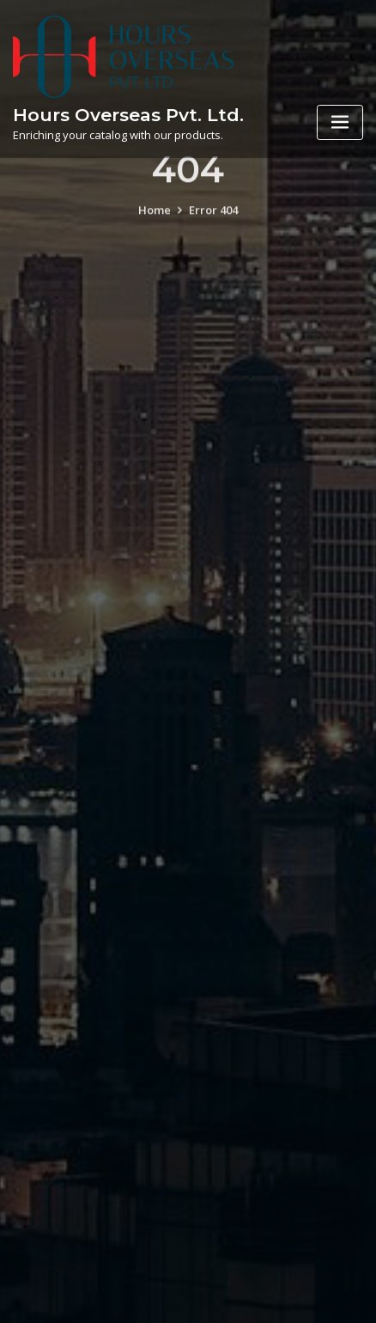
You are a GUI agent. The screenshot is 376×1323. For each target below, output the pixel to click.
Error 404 (213, 218)
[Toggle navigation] (340, 122)
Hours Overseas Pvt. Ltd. (128, 114)
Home (154, 218)
